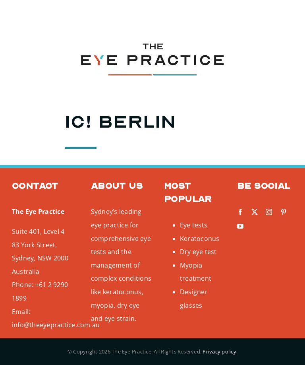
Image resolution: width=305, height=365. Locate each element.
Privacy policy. (220, 351)
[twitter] (25, 14)
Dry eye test (198, 251)
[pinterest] (54, 14)
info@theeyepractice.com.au (56, 324)
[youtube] (69, 14)
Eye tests (193, 225)
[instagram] (40, 14)
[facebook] (11, 14)
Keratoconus (200, 238)
